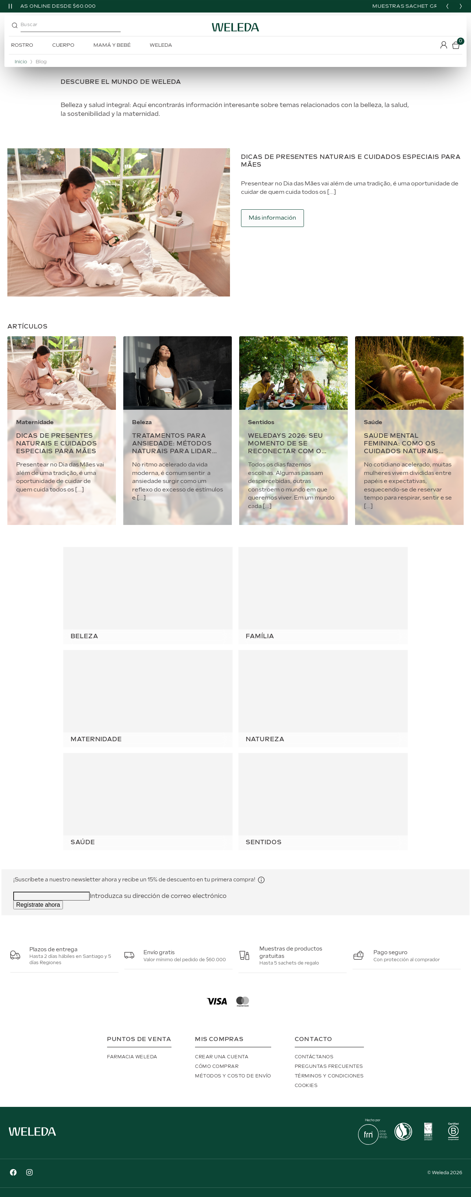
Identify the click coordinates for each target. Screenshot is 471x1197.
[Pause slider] (10, 6)
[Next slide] (461, 6)
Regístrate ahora (38, 905)
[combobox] (77, 27)
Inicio (21, 62)
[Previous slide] (447, 6)
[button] (261, 879)
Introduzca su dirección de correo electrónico (158, 896)
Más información (272, 217)
